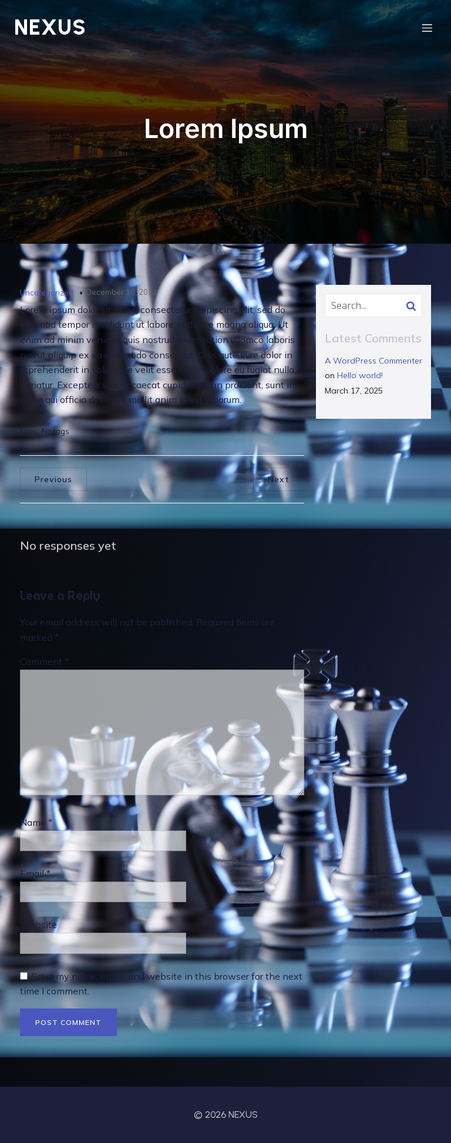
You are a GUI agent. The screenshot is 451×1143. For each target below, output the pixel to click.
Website (38, 924)
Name (36, 822)
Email (35, 873)
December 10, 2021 (121, 292)
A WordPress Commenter (373, 360)
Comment (44, 661)
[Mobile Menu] (427, 28)
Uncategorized (46, 292)
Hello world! (360, 375)
